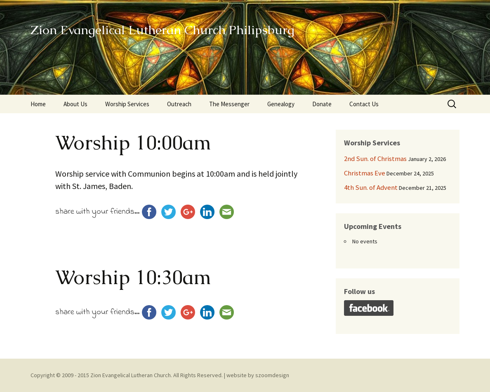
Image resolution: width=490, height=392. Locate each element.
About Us (75, 104)
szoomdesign (272, 375)
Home (38, 104)
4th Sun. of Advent (371, 187)
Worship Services (127, 104)
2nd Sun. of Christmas (375, 158)
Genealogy (280, 104)
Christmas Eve (364, 172)
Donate (322, 104)
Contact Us (364, 104)
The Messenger (229, 104)
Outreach (179, 104)
